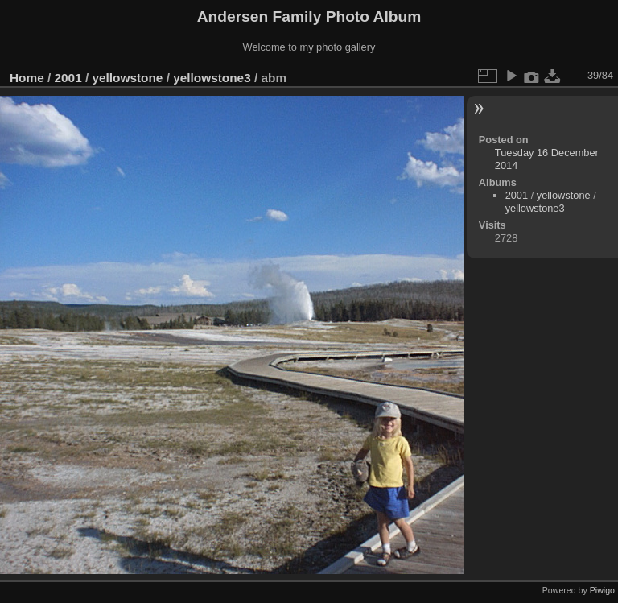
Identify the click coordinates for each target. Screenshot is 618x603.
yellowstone (127, 78)
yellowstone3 (211, 78)
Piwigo (602, 590)
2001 (68, 78)
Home (27, 78)
